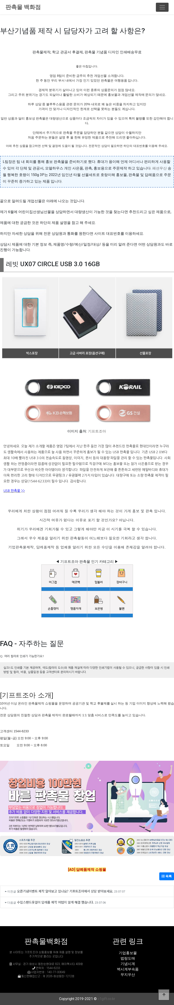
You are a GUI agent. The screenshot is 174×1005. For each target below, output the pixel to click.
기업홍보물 (128, 953)
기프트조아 (97, 431)
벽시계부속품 (128, 969)
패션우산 (159, 168)
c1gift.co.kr (106, 999)
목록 (167, 876)
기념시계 (128, 964)
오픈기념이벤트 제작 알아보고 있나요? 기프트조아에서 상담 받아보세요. (65, 891)
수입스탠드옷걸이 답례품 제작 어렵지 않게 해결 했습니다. (55, 902)
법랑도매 (128, 958)
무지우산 (128, 974)
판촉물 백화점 (23, 7)
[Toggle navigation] (162, 7)
